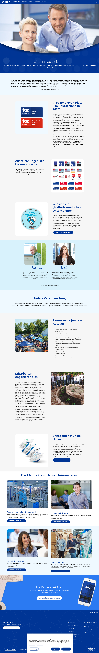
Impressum (87, 636)
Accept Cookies (66, 649)
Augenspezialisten (27, 1)
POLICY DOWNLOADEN (62, 460)
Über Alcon (37, 1)
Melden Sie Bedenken (90, 627)
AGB (85, 633)
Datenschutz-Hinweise (25, 649)
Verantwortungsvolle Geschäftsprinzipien (89, 623)
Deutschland (11, 649)
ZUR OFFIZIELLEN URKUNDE (63, 232)
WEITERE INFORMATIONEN (16, 521)
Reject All (55, 649)
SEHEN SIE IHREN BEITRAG (11, 628)
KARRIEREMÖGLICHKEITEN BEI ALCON (49, 598)
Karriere (44, 1)
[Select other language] (97, 2)
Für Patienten (16, 1)
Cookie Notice (32, 645)
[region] (50, 643)
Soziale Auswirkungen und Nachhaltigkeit (73, 635)
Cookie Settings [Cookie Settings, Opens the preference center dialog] (34, 649)
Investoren (71, 631)
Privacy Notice (40, 645)
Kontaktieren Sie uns (89, 630)
